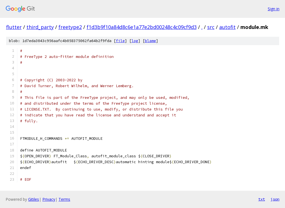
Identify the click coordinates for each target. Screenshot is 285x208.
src (211, 27)
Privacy (48, 199)
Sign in (273, 8)
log (134, 40)
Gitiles (33, 199)
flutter (14, 27)
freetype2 (70, 27)
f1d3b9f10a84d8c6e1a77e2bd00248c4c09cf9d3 (142, 27)
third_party (40, 27)
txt (261, 199)
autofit (227, 27)
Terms (64, 199)
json (275, 199)
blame (150, 40)
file (120, 40)
